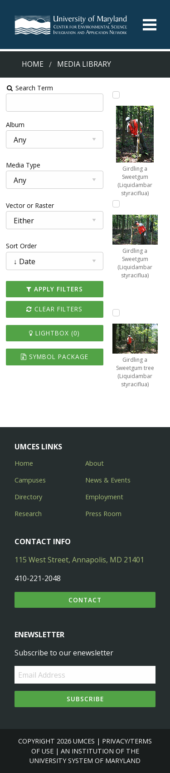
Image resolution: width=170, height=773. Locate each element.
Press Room (103, 513)
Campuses (30, 480)
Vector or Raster (30, 205)
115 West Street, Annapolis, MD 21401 (79, 560)
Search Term (29, 88)
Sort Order (21, 245)
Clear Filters (54, 309)
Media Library (84, 64)
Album (15, 124)
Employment (104, 496)
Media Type (23, 165)
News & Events (108, 480)
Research (28, 513)
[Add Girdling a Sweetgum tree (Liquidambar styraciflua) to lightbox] (116, 312)
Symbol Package (54, 356)
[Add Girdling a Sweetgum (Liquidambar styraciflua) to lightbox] (116, 94)
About (94, 463)
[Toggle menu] (149, 24)
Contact (85, 600)
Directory (28, 496)
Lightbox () (54, 333)
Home (33, 64)
